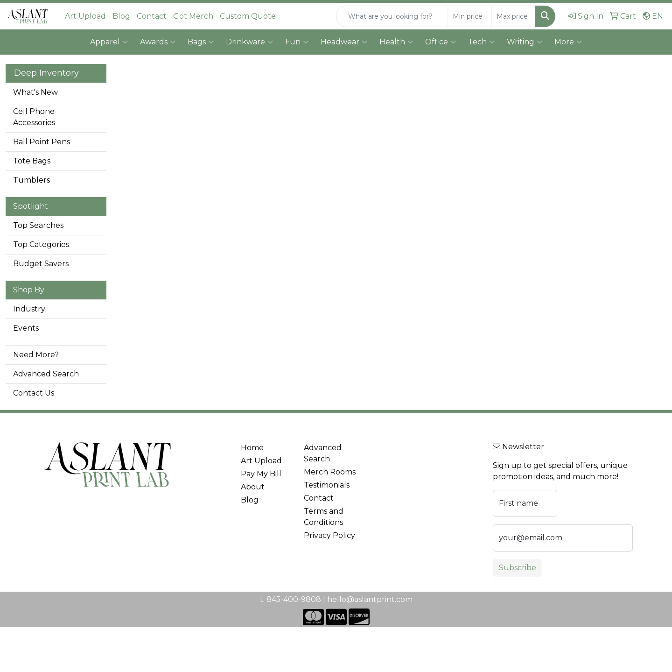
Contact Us (33, 393)
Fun (296, 42)
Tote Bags (31, 160)
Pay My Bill (261, 473)
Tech (481, 42)
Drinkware (249, 42)
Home (252, 447)
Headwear (344, 42)
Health (396, 42)
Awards (157, 42)
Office (440, 42)
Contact (152, 16)
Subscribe (517, 567)
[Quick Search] (392, 16)
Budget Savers (41, 263)
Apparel (109, 42)
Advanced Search (46, 373)
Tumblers (31, 180)
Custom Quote (248, 16)
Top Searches (38, 225)
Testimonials (327, 485)
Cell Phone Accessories (34, 117)
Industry (29, 308)
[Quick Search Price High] (513, 16)
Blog (121, 16)
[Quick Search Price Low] (470, 16)
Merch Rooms (330, 471)
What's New (35, 92)
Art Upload (85, 16)
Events (26, 328)
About (253, 486)
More (568, 42)
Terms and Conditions (323, 517)
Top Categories (41, 244)
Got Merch (193, 16)
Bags (201, 42)
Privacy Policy (329, 535)
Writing (524, 42)
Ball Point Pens (41, 141)
